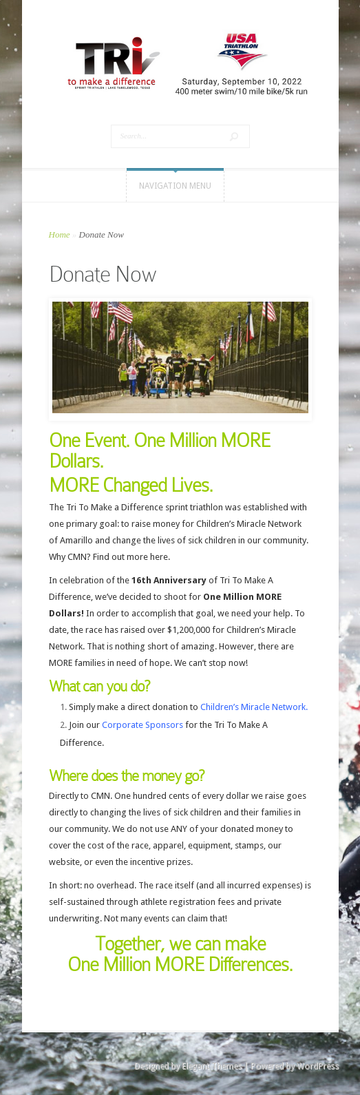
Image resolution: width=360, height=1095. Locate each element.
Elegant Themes (212, 1066)
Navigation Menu (175, 186)
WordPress (318, 1066)
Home (59, 234)
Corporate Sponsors (142, 725)
